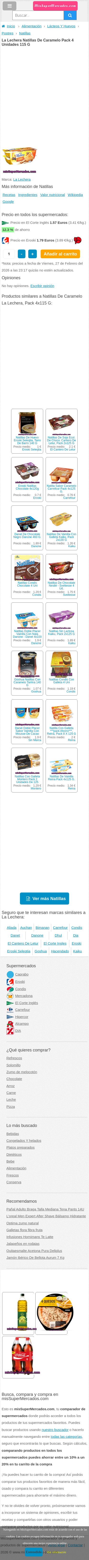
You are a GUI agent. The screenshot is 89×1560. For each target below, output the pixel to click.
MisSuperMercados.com (55, 6)
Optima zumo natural (22, 1223)
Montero (36, 788)
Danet (15, 935)
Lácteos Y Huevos (61, 26)
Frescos (12, 1175)
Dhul (58, 935)
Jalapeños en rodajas (22, 1244)
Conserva (13, 1182)
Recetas (9, 195)
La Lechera (22, 179)
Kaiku (71, 546)
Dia (75, 935)
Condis (36, 594)
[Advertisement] (44, 93)
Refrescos (14, 1058)
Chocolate (14, 1079)
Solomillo (13, 1065)
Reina (71, 740)
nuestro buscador (55, 1430)
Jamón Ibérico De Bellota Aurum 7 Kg (35, 1258)
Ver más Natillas (49, 898)
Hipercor (17, 1017)
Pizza (10, 1107)
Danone (36, 546)
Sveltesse (69, 594)
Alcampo (17, 1024)
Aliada (12, 928)
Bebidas (12, 1134)
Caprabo (17, 974)
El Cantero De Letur (62, 449)
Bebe (10, 1161)
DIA (13, 1031)
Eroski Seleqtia (31, 449)
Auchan (26, 928)
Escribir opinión (42, 286)
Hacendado (60, 951)
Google (8, 202)
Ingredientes (27, 195)
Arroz (10, 1086)
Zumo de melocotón (21, 1072)
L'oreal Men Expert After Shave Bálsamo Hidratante (46, 1216)
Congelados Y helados (23, 1141)
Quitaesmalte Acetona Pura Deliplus (34, 1251)
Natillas (25, 33)
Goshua (36, 691)
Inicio (8, 26)
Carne (11, 1093)
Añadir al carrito (60, 253)
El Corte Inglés (22, 1003)
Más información (56, 1552)
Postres (8, 33)
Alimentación (32, 26)
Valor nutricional (52, 195)
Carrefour (69, 497)
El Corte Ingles (55, 943)
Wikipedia (75, 195)
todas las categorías (66, 1437)
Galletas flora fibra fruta (24, 1230)
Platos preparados (20, 1147)
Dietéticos (14, 1154)
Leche (11, 1099)
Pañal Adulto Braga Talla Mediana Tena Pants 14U (45, 1209)
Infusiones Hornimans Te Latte (29, 1237)
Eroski (37, 497)
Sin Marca (34, 740)
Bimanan (42, 928)
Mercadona (19, 996)
